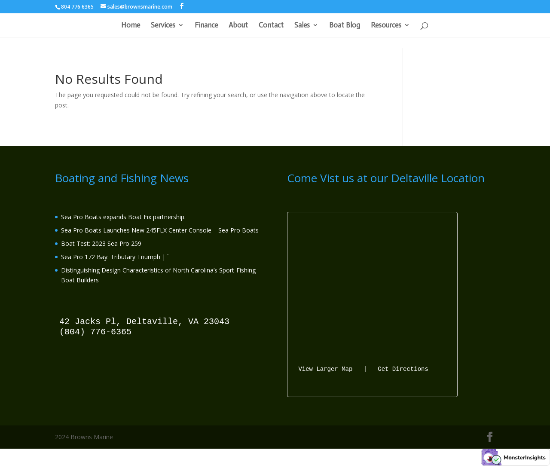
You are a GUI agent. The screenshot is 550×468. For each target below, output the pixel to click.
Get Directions (403, 368)
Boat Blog (344, 25)
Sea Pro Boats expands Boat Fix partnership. (123, 217)
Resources (386, 25)
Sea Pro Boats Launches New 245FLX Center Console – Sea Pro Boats (160, 230)
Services (163, 25)
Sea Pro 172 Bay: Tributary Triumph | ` (115, 257)
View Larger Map (325, 368)
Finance (206, 25)
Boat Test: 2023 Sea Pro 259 (101, 243)
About (238, 25)
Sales (302, 25)
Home (130, 25)
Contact (271, 25)
